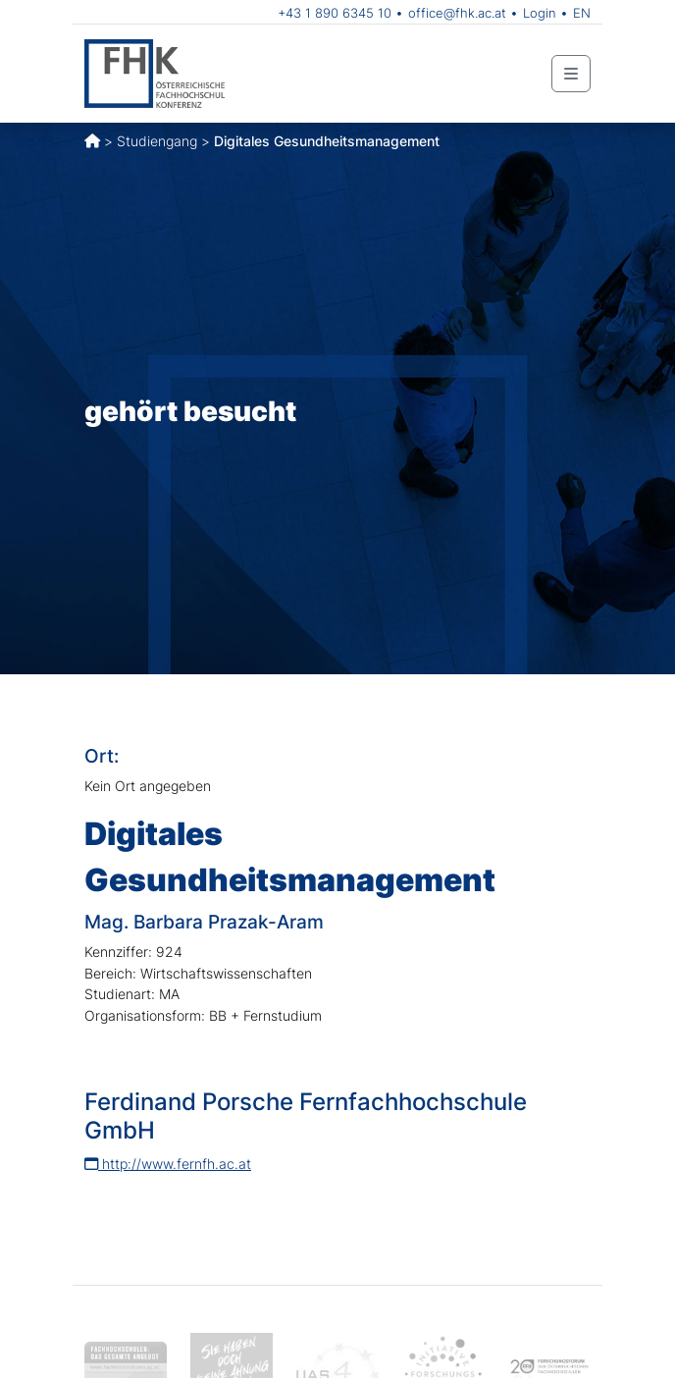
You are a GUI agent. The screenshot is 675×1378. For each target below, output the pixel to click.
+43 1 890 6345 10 (334, 13)
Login (539, 13)
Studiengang (157, 140)
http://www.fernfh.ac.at (167, 1163)
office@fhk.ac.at (457, 13)
